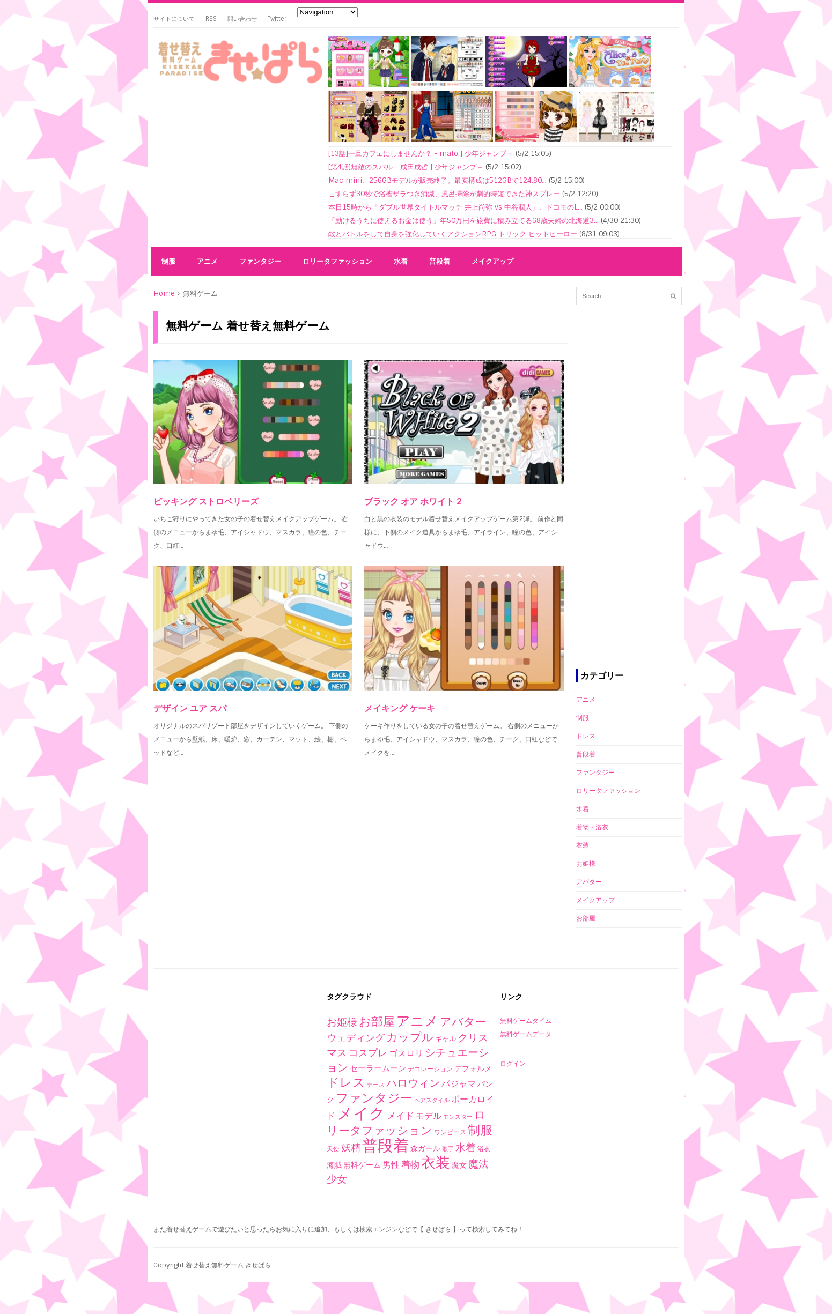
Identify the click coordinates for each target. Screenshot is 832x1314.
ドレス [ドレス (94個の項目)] (346, 1082)
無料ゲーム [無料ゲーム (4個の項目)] (362, 1165)
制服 (168, 261)
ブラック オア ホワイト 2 (413, 501)
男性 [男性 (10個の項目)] (391, 1164)
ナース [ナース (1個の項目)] (376, 1084)
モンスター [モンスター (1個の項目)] (458, 1116)
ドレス (585, 736)
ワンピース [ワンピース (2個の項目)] (450, 1132)
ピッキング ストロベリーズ (206, 501)
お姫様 (585, 863)
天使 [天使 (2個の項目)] (333, 1149)
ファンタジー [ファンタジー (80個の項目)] (374, 1098)
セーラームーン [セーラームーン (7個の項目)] (378, 1068)
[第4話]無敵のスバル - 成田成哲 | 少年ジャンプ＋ (405, 167)
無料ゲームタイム (525, 1020)
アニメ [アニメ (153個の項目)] (417, 1021)
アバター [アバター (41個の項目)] (463, 1021)
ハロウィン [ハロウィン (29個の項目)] (413, 1083)
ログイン (513, 1063)
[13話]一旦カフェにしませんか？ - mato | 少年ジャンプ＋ (420, 153)
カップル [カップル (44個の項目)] (409, 1037)
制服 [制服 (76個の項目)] (480, 1130)
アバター (589, 882)
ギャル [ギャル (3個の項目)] (445, 1038)
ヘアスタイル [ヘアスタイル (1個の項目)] (432, 1100)
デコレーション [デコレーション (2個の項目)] (430, 1069)
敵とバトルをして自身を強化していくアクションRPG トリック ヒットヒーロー (452, 234)
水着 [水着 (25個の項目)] (465, 1147)
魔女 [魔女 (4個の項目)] (459, 1165)
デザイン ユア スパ (189, 708)
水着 (401, 261)
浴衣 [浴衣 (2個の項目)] (483, 1149)
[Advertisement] (236, 167)
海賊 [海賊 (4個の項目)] (334, 1165)
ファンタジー (260, 261)
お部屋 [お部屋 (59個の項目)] (377, 1021)
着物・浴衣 (592, 827)
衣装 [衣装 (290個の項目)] (435, 1162)
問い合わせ (242, 19)
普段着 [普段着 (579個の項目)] (385, 1145)
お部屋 (585, 918)
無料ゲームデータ (525, 1034)
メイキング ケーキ (399, 708)
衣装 (582, 845)
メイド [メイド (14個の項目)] (400, 1116)
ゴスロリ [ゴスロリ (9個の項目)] (406, 1053)
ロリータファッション (337, 261)
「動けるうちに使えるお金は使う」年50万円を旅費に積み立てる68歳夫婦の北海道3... (463, 220)
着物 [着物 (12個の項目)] (410, 1164)
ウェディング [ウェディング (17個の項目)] (356, 1037)
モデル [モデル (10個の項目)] (428, 1116)
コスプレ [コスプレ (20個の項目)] (368, 1052)
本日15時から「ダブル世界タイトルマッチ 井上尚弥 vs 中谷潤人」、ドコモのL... (455, 207)
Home (164, 293)
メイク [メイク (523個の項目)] (361, 1113)
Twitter (277, 19)
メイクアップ (492, 261)
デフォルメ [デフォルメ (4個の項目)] (473, 1068)
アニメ (207, 261)
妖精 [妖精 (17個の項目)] (350, 1147)
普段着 (439, 261)
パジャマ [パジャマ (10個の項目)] (458, 1083)
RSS (211, 19)
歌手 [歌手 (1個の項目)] (448, 1149)
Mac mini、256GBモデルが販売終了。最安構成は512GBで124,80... (437, 180)
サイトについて (174, 19)
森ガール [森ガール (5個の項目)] (425, 1148)
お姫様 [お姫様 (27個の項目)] (342, 1022)
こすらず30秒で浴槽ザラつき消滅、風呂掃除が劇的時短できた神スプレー (444, 193)
